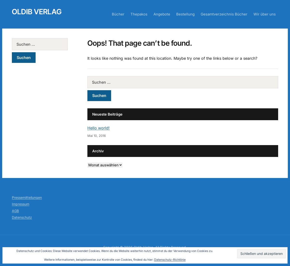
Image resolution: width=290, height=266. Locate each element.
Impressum (20, 204)
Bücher (118, 14)
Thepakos (138, 14)
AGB (15, 211)
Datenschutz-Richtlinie (170, 259)
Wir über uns (264, 14)
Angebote (161, 14)
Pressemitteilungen (27, 197)
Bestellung (185, 14)
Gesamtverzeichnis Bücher (224, 14)
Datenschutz (22, 217)
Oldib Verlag (37, 11)
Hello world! (98, 128)
